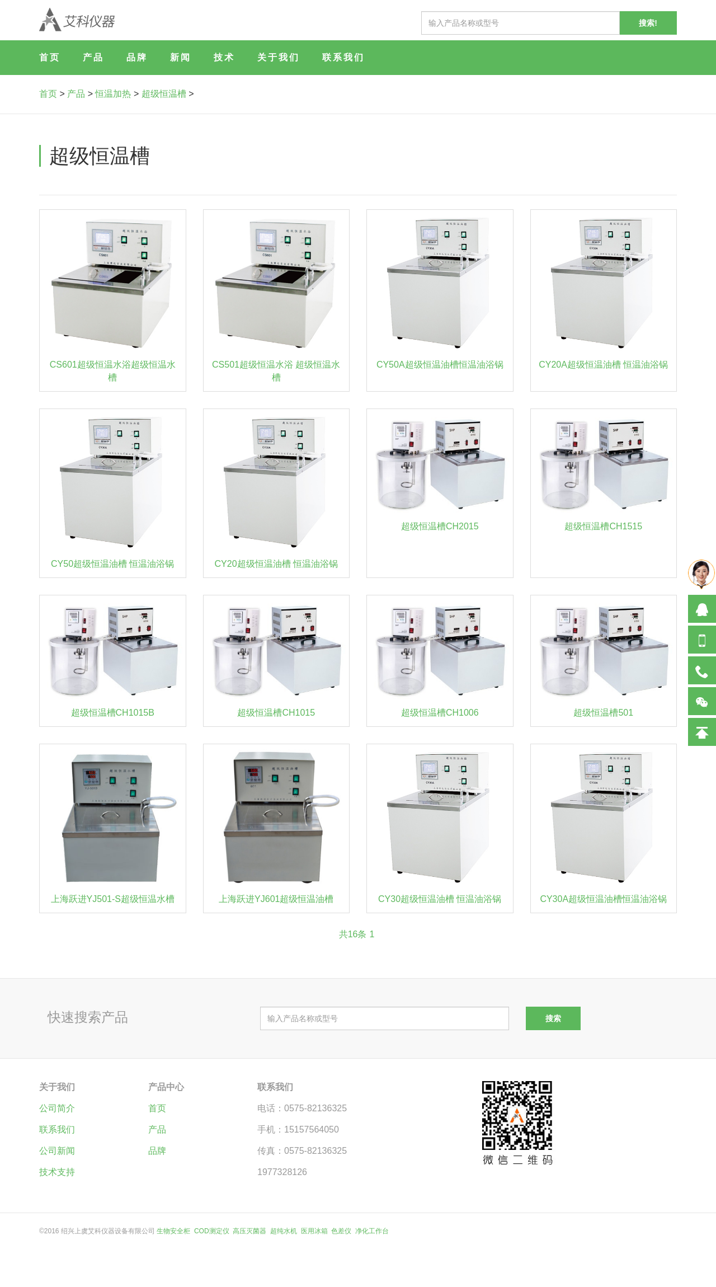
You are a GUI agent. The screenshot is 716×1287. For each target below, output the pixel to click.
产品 (93, 57)
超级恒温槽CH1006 (440, 712)
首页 (49, 57)
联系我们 (343, 57)
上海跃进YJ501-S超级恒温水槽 (113, 899)
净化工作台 (372, 1231)
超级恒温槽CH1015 (276, 712)
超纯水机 (283, 1231)
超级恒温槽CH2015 (440, 526)
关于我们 (278, 57)
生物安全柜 (173, 1231)
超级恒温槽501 (603, 712)
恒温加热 (113, 93)
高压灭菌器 (249, 1231)
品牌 (137, 57)
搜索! (648, 22)
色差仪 (341, 1231)
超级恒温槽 (164, 93)
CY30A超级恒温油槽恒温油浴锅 (603, 899)
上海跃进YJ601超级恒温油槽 (276, 899)
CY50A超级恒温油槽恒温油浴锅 (439, 364)
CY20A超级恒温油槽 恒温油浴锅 (603, 364)
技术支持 (57, 1172)
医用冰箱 (314, 1231)
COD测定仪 (211, 1231)
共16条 (353, 934)
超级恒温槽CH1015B (112, 712)
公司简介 (57, 1108)
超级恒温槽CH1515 (603, 526)
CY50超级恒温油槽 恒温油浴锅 (112, 564)
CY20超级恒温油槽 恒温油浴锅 (276, 564)
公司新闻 (57, 1151)
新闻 (180, 57)
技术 (224, 57)
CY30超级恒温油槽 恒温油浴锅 (439, 899)
